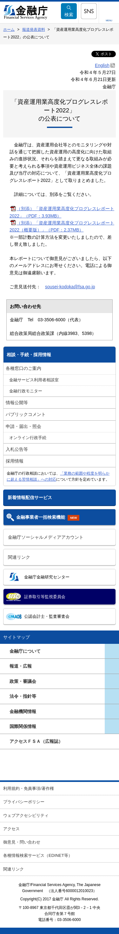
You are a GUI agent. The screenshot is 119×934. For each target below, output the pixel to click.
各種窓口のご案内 (23, 368)
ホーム (9, 29)
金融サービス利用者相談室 (34, 380)
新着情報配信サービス (30, 497)
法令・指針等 (23, 696)
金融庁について (25, 651)
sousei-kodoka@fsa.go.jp (70, 286)
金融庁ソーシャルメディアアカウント (45, 537)
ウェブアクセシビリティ (26, 815)
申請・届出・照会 (23, 426)
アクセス (11, 828)
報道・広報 (21, 666)
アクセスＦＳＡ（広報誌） (36, 741)
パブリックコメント (26, 414)
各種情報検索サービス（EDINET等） (37, 855)
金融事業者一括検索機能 (47, 518)
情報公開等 (17, 402)
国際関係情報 (23, 726)
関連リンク (19, 557)
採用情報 (14, 461)
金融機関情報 (23, 711)
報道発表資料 (33, 29)
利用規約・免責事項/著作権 (28, 788)
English (102, 65)
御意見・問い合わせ (21, 842)
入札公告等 (17, 449)
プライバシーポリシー (23, 801)
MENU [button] (109, 20)
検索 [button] (68, 11)
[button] (89, 11)
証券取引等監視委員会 (44, 596)
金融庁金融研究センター (46, 577)
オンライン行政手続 (27, 438)
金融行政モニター (25, 391)
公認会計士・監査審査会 (46, 616)
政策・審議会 (23, 681)
